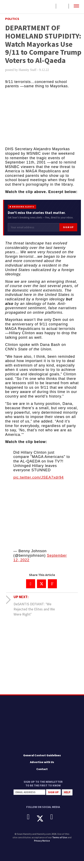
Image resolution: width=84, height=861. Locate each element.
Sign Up (68, 227)
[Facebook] (31, 816)
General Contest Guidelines (42, 755)
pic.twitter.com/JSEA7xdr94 (38, 477)
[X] (43, 818)
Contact (42, 769)
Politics (12, 19)
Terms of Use (59, 837)
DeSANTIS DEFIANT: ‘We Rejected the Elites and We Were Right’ (34, 609)
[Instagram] (54, 816)
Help (67, 792)
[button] (76, 6)
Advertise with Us (42, 762)
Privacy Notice (42, 840)
